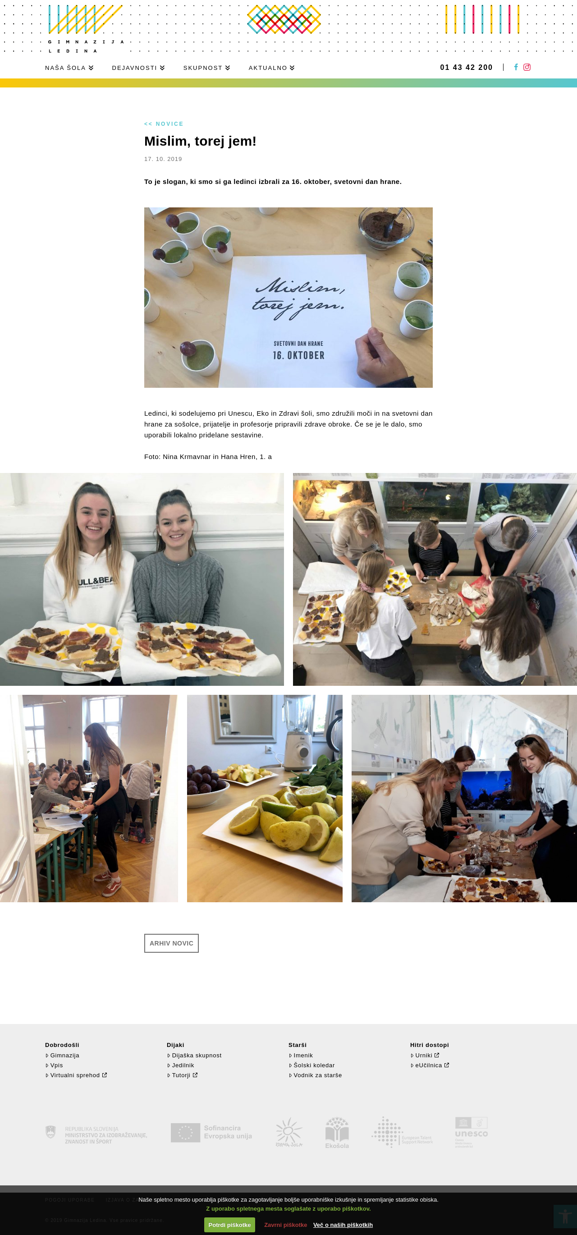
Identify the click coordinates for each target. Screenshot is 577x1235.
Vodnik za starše (315, 1075)
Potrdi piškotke (230, 1224)
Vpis (54, 1065)
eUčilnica (426, 1065)
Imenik (300, 1055)
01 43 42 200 (466, 67)
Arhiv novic (171, 943)
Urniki (421, 1055)
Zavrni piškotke (285, 1224)
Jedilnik (180, 1065)
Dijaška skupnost (194, 1055)
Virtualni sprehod (72, 1075)
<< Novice (164, 124)
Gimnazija (62, 1055)
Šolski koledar (311, 1065)
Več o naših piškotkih (343, 1224)
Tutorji (179, 1075)
